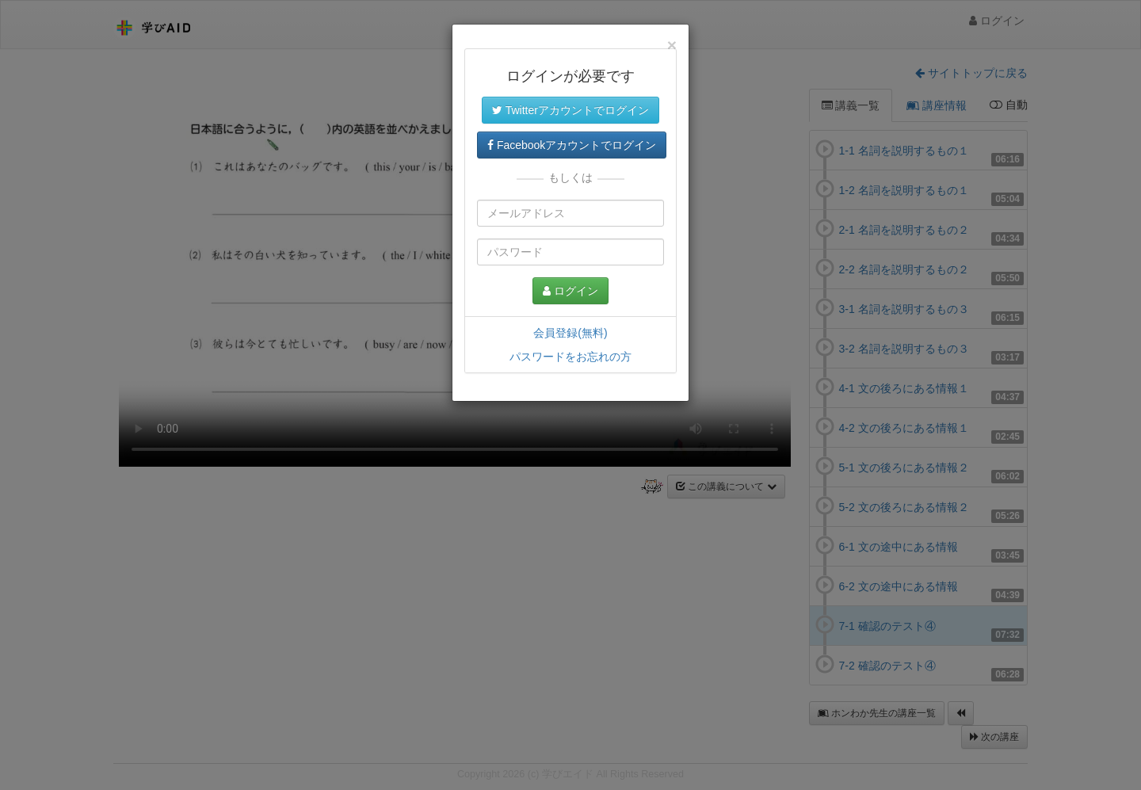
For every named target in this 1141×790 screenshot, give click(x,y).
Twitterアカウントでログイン (570, 110)
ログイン (570, 290)
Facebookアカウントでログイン (571, 145)
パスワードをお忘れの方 (570, 356)
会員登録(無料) (570, 332)
